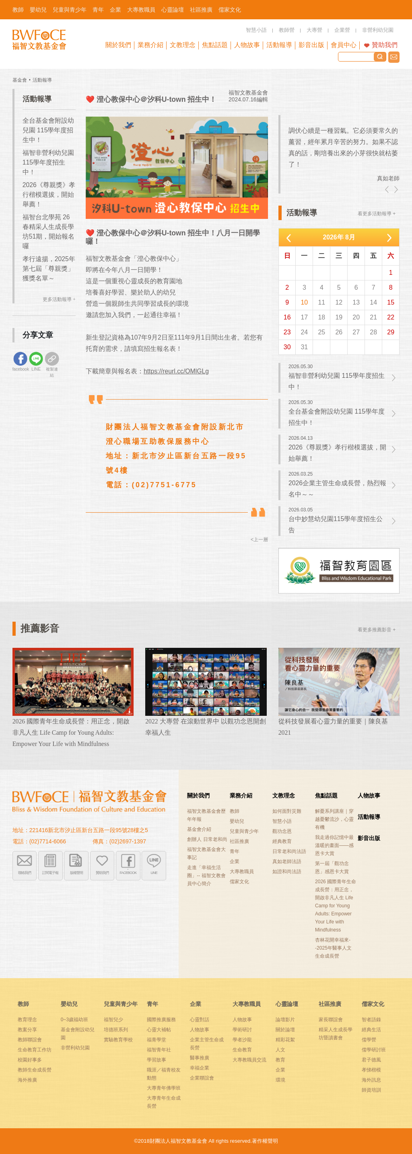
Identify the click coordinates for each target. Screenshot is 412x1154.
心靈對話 (199, 1019)
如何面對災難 (286, 811)
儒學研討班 (374, 1050)
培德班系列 (116, 1029)
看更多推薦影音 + (377, 630)
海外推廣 (27, 1080)
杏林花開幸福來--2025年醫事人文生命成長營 (333, 948)
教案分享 (27, 1029)
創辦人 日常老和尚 (207, 839)
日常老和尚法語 (289, 851)
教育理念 (27, 1019)
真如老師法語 (286, 861)
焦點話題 (326, 795)
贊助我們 (385, 44)
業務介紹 (241, 795)
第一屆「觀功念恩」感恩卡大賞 (332, 867)
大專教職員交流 (249, 1060)
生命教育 (242, 1050)
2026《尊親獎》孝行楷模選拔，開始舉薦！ (49, 194)
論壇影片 (285, 1019)
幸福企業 (199, 1068)
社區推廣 (239, 841)
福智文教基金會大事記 (206, 853)
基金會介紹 (199, 829)
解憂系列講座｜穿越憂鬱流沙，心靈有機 (334, 819)
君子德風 (371, 1060)
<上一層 (259, 539)
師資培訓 (371, 1090)
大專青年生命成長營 (164, 1102)
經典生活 (371, 1029)
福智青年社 (159, 1050)
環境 (280, 1080)
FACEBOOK (128, 872)
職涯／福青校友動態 (164, 1074)
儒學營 (369, 1040)
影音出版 (369, 838)
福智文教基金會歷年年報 (206, 815)
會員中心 (343, 44)
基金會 (19, 80)
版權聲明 (76, 872)
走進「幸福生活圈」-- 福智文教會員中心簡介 (206, 875)
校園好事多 (30, 1060)
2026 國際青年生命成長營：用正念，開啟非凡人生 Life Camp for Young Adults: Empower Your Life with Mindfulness (335, 906)
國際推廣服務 (161, 1019)
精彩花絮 (285, 1040)
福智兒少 (113, 1019)
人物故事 (369, 795)
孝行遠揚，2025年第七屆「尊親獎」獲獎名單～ (49, 269)
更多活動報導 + (59, 299)
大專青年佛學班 (164, 1088)
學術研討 (242, 1029)
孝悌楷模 (371, 1070)
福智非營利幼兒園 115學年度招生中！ (48, 162)
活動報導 (42, 80)
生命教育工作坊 (35, 1050)
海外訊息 (371, 1080)
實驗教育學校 (118, 1040)
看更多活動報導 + (377, 213)
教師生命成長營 (35, 1070)
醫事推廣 (199, 1058)
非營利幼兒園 (75, 1048)
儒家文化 (239, 881)
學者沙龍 (242, 1040)
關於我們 (198, 795)
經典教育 (282, 841)
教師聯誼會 (30, 1040)
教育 (280, 1060)
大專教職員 (242, 871)
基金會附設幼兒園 (78, 1034)
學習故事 (156, 1060)
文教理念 (283, 795)
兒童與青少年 (244, 831)
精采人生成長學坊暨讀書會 (335, 1034)
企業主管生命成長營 (207, 1044)
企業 (234, 861)
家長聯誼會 (331, 1019)
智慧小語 (282, 821)
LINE (153, 872)
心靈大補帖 (159, 1029)
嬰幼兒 (237, 821)
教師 (234, 811)
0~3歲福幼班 (74, 1019)
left (387, 189)
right (395, 189)
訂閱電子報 (50, 872)
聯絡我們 (394, 57)
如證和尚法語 (286, 871)
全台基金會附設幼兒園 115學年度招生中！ (48, 130)
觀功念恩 (282, 831)
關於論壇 (285, 1029)
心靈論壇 (287, 1004)
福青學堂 (156, 1040)
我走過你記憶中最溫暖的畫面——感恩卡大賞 (334, 845)
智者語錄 (371, 1019)
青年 (234, 851)
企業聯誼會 (202, 1078)
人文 (280, 1050)
